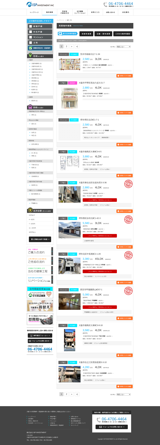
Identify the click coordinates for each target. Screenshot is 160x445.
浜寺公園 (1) (35, 144)
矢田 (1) (33, 132)
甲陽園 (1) (34, 203)
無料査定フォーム (76, 418)
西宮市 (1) (34, 100)
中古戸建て (53, 418)
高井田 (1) (34, 185)
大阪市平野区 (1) (36, 75)
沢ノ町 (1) (34, 153)
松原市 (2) (34, 89)
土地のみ (52, 423)
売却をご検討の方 (33, 421)
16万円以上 (32, 232)
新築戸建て (53, 416)
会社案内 (30, 418)
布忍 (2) (33, 135)
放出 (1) (33, 124)
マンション (53, 421)
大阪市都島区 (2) (36, 63)
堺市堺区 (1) (35, 78)
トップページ (60, 20)
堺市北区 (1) (35, 84)
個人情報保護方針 (76, 421)
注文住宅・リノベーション (35, 423)
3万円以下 (32, 215)
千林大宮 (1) (35, 165)
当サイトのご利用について (78, 423)
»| (77, 46)
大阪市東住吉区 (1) (37, 69)
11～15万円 (32, 228)
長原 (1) (33, 167)
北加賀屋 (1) (35, 176)
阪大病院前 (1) (35, 194)
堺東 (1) (33, 156)
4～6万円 (31, 219)
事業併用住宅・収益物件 (57, 425)
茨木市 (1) (34, 86)
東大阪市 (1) (35, 92)
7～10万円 (32, 224)
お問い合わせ (74, 416)
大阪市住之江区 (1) (37, 72)
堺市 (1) (33, 115)
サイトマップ (74, 425)
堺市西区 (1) (35, 81)
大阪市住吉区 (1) (36, 66)
